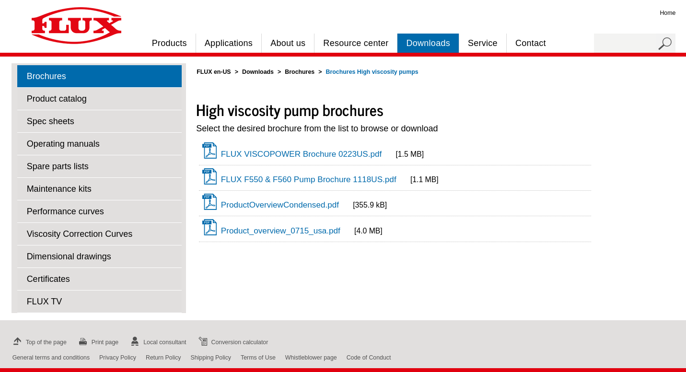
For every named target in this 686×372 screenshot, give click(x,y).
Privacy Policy (117, 357)
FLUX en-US (214, 72)
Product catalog (57, 99)
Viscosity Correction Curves (80, 234)
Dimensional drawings (69, 256)
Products (169, 43)
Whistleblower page (311, 357)
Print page (97, 342)
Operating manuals (63, 144)
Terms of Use (258, 357)
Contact (530, 43)
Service (483, 43)
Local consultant (157, 342)
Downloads (428, 43)
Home (667, 13)
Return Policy (163, 357)
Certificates (48, 279)
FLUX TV (44, 301)
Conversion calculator (232, 342)
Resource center (355, 43)
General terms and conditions (51, 357)
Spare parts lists (58, 166)
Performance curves (65, 211)
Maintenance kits (59, 189)
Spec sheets (50, 121)
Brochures (46, 76)
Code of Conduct (369, 357)
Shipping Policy (211, 357)
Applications (229, 43)
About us (287, 43)
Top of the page (39, 342)
